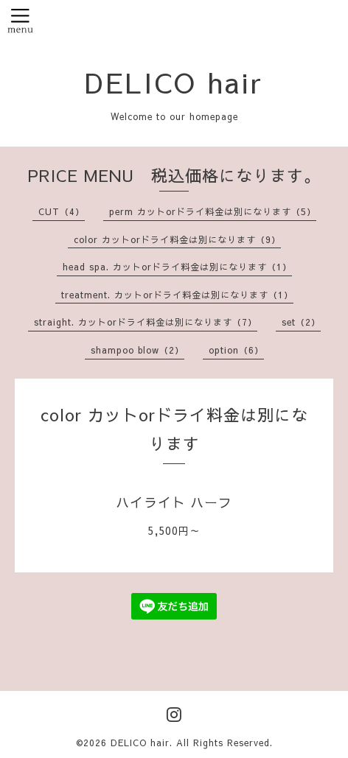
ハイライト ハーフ (174, 502)
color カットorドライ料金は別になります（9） (177, 239)
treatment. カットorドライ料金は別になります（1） (177, 295)
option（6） (236, 350)
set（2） (301, 322)
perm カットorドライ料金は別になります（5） (212, 211)
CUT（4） (61, 211)
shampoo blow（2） (137, 350)
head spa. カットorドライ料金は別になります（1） (177, 267)
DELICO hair (174, 82)
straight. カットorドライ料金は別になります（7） (145, 322)
